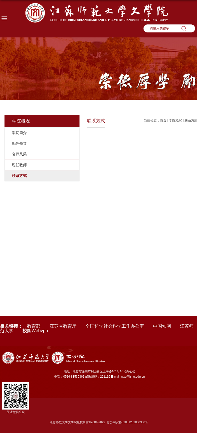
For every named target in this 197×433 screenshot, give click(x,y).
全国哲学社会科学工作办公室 (115, 326)
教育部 (33, 326)
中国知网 (162, 326)
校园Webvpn (35, 330)
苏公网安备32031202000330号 (127, 422)
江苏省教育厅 (63, 326)
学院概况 (175, 120)
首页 (163, 120)
